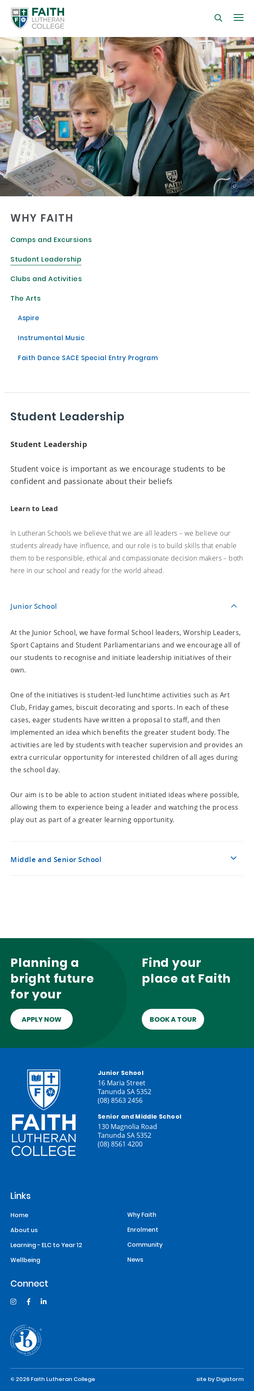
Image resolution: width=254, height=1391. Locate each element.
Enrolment (142, 1230)
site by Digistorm (220, 1379)
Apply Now (42, 1020)
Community (145, 1245)
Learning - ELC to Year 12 (46, 1245)
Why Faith (141, 1215)
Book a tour (173, 1020)
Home (19, 1216)
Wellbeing (25, 1260)
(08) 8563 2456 (120, 1100)
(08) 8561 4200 (120, 1143)
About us (24, 1230)
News (135, 1260)
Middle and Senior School (55, 859)
